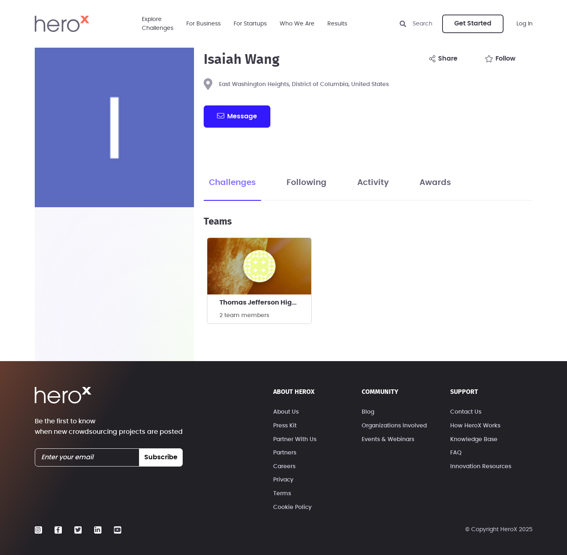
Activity (373, 183)
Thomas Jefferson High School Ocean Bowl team (265, 302)
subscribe (160, 457)
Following (307, 183)
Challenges (232, 183)
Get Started (472, 23)
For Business (203, 24)
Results (337, 24)
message (237, 116)
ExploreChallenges (157, 24)
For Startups (250, 24)
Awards (435, 183)
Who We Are (297, 24)
